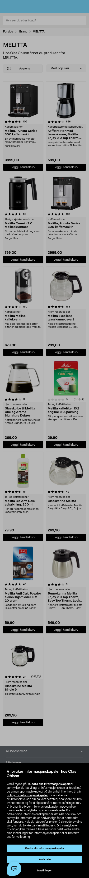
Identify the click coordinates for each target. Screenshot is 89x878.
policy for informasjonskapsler (27, 795)
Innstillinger (44, 870)
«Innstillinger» (45, 825)
